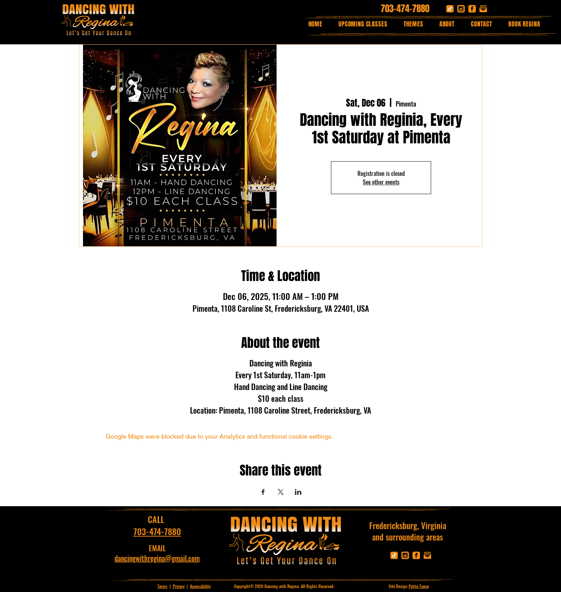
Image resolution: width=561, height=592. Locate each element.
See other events (381, 182)
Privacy (179, 586)
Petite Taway (419, 586)
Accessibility (200, 586)
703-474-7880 (405, 8)
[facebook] (472, 9)
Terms (162, 586)
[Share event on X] (280, 492)
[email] (483, 9)
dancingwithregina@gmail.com (157, 558)
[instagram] (461, 9)
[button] (413, 24)
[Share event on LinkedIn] (298, 492)
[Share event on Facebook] (263, 492)
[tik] (450, 9)
